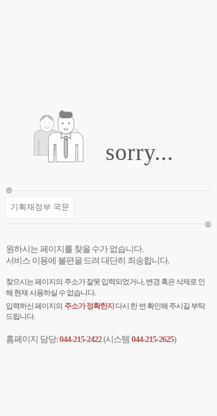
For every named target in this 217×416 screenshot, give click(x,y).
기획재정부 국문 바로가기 (39, 210)
